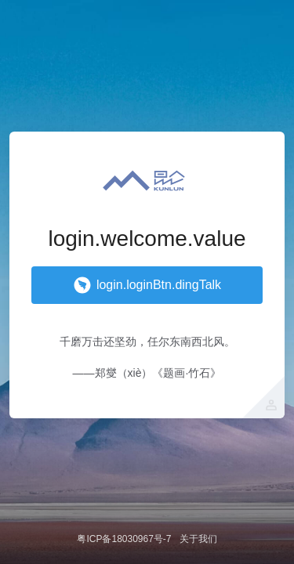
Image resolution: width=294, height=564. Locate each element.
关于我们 (198, 538)
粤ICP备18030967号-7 (124, 538)
